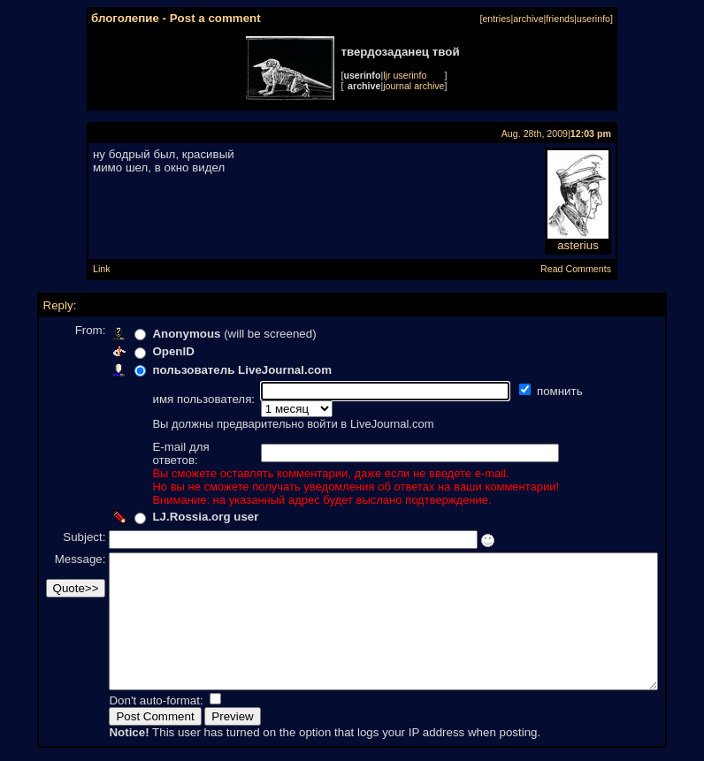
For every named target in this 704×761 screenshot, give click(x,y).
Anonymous (157, 333)
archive (528, 18)
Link (102, 268)
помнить (532, 391)
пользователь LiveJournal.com (212, 370)
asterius (577, 240)
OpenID (144, 351)
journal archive (413, 85)
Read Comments (575, 268)
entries (496, 18)
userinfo (593, 18)
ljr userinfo (404, 75)
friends (560, 18)
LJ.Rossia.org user (176, 491)
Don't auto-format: (128, 702)
